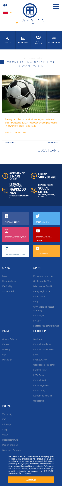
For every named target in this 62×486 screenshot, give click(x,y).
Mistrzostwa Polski (42, 286)
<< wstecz (10, 142)
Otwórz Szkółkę (9, 339)
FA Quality (7, 286)
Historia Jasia (9, 281)
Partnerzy (7, 359)
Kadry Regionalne (41, 291)
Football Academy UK (43, 349)
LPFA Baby (38, 375)
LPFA (35, 354)
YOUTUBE (41, 196)
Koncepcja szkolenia (43, 276)
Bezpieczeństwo (10, 439)
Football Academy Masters (46, 325)
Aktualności (8, 291)
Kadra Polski (39, 296)
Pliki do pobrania (10, 444)
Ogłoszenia (38, 400)
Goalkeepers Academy (44, 364)
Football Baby (40, 369)
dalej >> (52, 142)
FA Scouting (39, 390)
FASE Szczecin (40, 359)
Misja (4, 276)
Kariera (5, 344)
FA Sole (37, 320)
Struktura (38, 339)
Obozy (5, 434)
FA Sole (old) (39, 315)
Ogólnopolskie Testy (42, 281)
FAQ (4, 419)
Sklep (4, 429)
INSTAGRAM (42, 194)
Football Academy (42, 344)
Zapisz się (7, 414)
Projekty (6, 349)
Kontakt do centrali (42, 395)
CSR (4, 354)
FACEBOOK (50, 194)
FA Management (41, 385)
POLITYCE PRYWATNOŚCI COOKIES (31, 472)
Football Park (39, 380)
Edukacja (6, 424)
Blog (35, 301)
